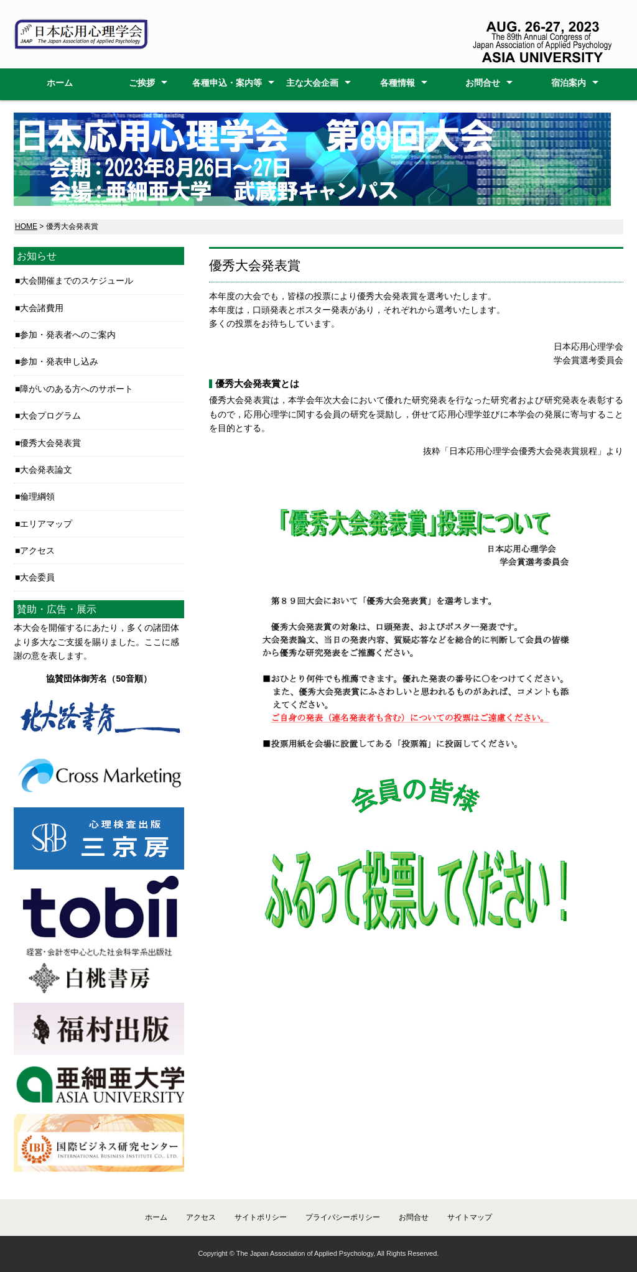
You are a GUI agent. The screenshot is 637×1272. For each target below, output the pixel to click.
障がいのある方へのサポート (76, 389)
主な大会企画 (312, 83)
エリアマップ (46, 524)
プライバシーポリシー (342, 1217)
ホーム (60, 83)
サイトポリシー (261, 1217)
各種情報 (397, 83)
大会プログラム (50, 415)
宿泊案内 (568, 83)
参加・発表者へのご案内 (68, 335)
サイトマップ (469, 1217)
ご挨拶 (142, 83)
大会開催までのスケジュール (76, 281)
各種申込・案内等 (227, 83)
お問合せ (482, 83)
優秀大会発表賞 (50, 443)
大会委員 (37, 577)
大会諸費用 (41, 308)
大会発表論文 (46, 470)
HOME (26, 226)
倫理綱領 (37, 496)
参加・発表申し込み (59, 361)
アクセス (37, 550)
